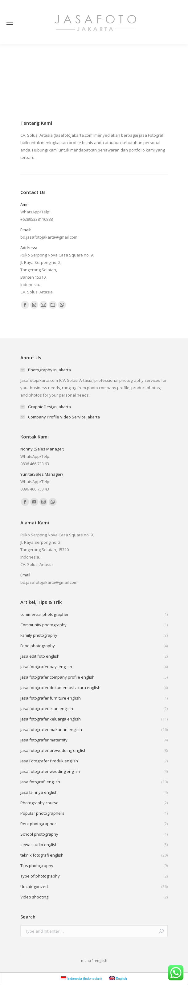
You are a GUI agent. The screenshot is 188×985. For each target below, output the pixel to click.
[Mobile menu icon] (10, 22)
